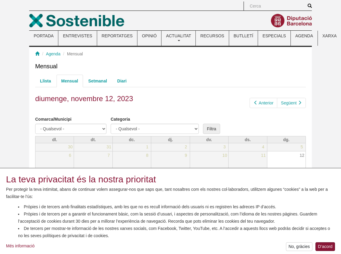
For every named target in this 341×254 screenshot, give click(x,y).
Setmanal (97, 81)
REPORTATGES (117, 35)
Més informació (20, 247)
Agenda (53, 53)
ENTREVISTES (77, 35)
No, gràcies (299, 248)
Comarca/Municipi (53, 119)
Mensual (72, 82)
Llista (45, 81)
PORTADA (44, 35)
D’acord (325, 248)
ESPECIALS (274, 35)
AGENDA (304, 35)
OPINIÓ (149, 35)
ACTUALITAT (178, 37)
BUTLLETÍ (243, 35)
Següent (291, 103)
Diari (122, 81)
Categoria (120, 119)
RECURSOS (212, 35)
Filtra (211, 128)
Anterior (263, 103)
